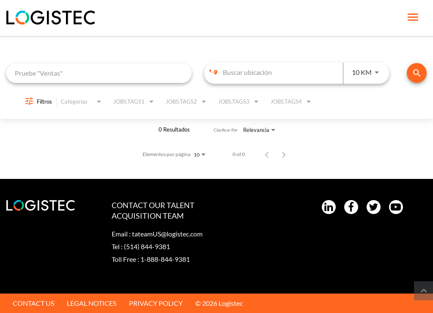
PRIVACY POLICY (156, 303)
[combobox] (99, 73)
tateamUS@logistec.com (167, 234)
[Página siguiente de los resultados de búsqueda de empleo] (283, 154)
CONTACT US (33, 303)
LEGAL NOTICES (91, 303)
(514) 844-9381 (147, 246)
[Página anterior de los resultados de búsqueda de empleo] (266, 154)
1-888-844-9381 (165, 259)
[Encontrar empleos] (417, 73)
